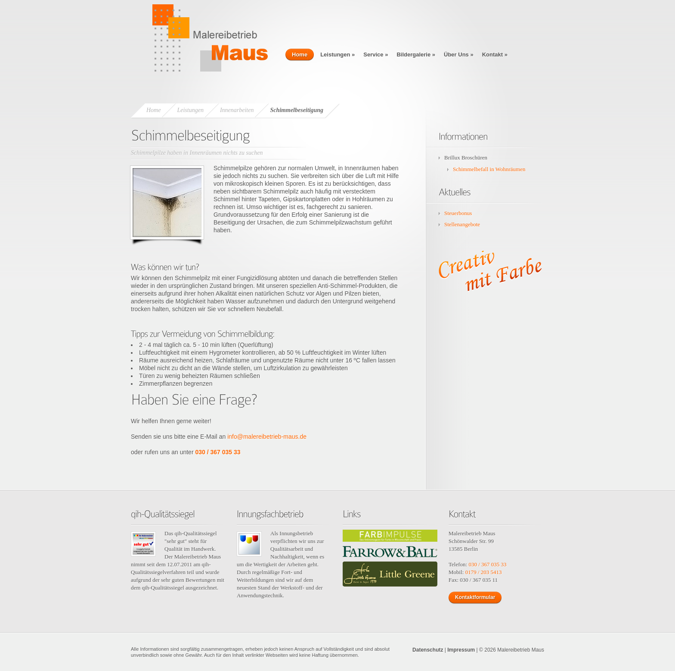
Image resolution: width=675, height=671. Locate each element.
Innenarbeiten (237, 110)
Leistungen (337, 54)
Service (375, 54)
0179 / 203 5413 (483, 572)
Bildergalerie (415, 54)
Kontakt (495, 54)
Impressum (461, 650)
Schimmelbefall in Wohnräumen (489, 169)
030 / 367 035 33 (217, 452)
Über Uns (459, 54)
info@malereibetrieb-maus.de (267, 436)
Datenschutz (427, 650)
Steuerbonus (458, 213)
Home (299, 54)
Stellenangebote (462, 224)
